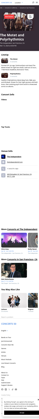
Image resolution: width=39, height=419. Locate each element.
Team (3, 378)
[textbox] (5, 331)
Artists (3, 352)
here (25, 408)
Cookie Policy (5, 395)
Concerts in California (11, 8)
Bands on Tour (6, 337)
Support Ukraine (6, 385)
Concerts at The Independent (22, 229)
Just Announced (6, 341)
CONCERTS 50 (6, 3)
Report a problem (7, 317)
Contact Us (5, 375)
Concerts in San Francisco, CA (22, 259)
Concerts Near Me (7, 345)
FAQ (2, 380)
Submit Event (5, 383)
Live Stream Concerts (8, 363)
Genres (3, 348)
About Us (4, 373)
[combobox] (18, 3)
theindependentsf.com (15, 162)
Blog (2, 367)
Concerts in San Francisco (27, 8)
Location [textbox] (18, 3)
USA (1, 8)
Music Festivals (6, 359)
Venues (3, 356)
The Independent (14, 157)
